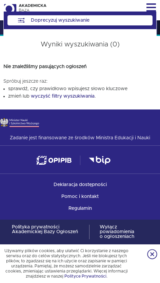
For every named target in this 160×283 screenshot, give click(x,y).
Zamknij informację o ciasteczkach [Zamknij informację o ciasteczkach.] (152, 254)
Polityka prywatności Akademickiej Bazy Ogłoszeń (45, 229)
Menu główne (151, 7)
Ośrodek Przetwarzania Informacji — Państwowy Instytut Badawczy (54, 160)
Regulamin (80, 208)
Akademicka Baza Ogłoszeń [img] (24, 10)
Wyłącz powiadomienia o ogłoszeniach (117, 232)
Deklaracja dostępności (80, 184)
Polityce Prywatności (85, 276)
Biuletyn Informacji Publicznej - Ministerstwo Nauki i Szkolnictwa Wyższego (99, 160)
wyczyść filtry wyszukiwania (63, 96)
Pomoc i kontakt (80, 196)
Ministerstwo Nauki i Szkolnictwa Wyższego (19, 122)
